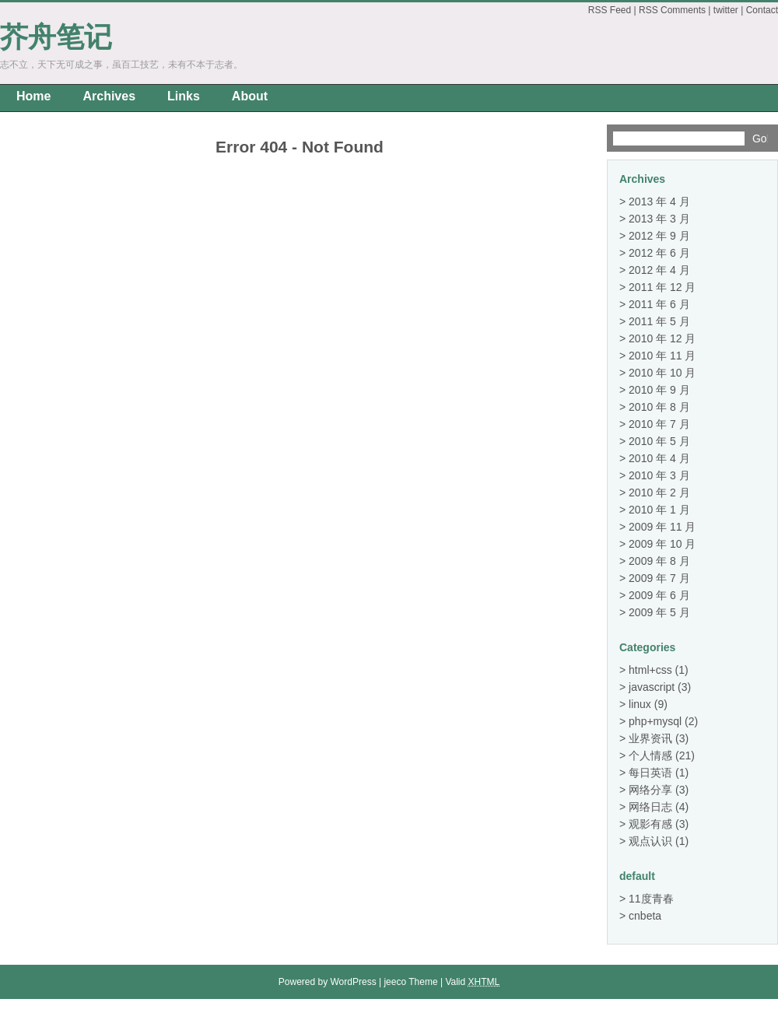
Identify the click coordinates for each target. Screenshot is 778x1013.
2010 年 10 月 (662, 372)
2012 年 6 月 (659, 253)
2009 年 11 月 (662, 527)
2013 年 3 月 (659, 218)
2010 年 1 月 (659, 509)
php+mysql (655, 721)
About (250, 96)
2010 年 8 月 (659, 407)
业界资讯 (650, 738)
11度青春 (651, 898)
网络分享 (650, 789)
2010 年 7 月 (659, 424)
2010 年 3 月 (659, 475)
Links (183, 96)
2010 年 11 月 (662, 355)
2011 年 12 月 (662, 287)
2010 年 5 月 (659, 441)
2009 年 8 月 (659, 561)
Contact (762, 10)
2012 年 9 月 (659, 236)
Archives (108, 96)
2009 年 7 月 (659, 578)
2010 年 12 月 (662, 338)
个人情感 (650, 755)
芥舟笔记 (56, 37)
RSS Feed (609, 10)
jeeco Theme (410, 981)
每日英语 (650, 772)
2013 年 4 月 (659, 201)
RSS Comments (672, 10)
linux (640, 704)
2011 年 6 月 (659, 304)
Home (33, 96)
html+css (650, 670)
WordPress (354, 981)
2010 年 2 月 (659, 492)
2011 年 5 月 (659, 321)
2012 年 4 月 (659, 270)
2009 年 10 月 (662, 544)
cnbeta (645, 916)
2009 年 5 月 (659, 612)
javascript (652, 687)
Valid (472, 981)
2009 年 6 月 (659, 595)
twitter (725, 10)
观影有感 (650, 824)
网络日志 (650, 807)
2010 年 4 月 (659, 458)
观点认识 (650, 841)
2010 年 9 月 (659, 390)
